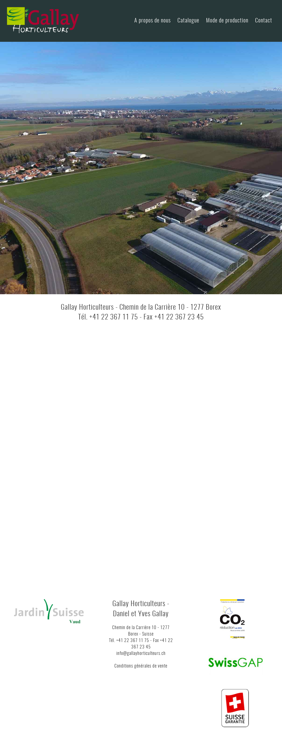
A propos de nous (152, 21)
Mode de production (227, 21)
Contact (263, 21)
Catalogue (188, 21)
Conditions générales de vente (140, 666)
